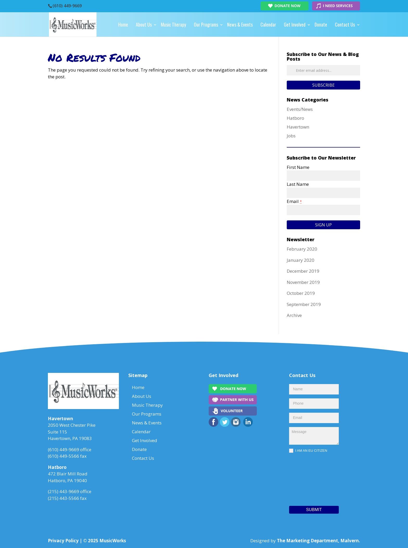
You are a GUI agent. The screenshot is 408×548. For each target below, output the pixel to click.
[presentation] (310, 478)
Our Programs (206, 24)
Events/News (300, 109)
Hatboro (295, 118)
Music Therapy (173, 24)
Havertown (298, 127)
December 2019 (303, 271)
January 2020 (300, 260)
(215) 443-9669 (63, 491)
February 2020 (302, 249)
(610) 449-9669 (67, 6)
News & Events (240, 24)
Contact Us (345, 24)
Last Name (298, 184)
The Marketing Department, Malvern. (318, 541)
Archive (294, 315)
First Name (298, 167)
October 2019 (301, 293)
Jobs (291, 136)
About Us (144, 24)
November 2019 (303, 282)
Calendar (268, 24)
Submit (314, 509)
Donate (321, 24)
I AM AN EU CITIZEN (308, 451)
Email (294, 201)
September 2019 (304, 304)
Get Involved (294, 24)
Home (123, 24)
